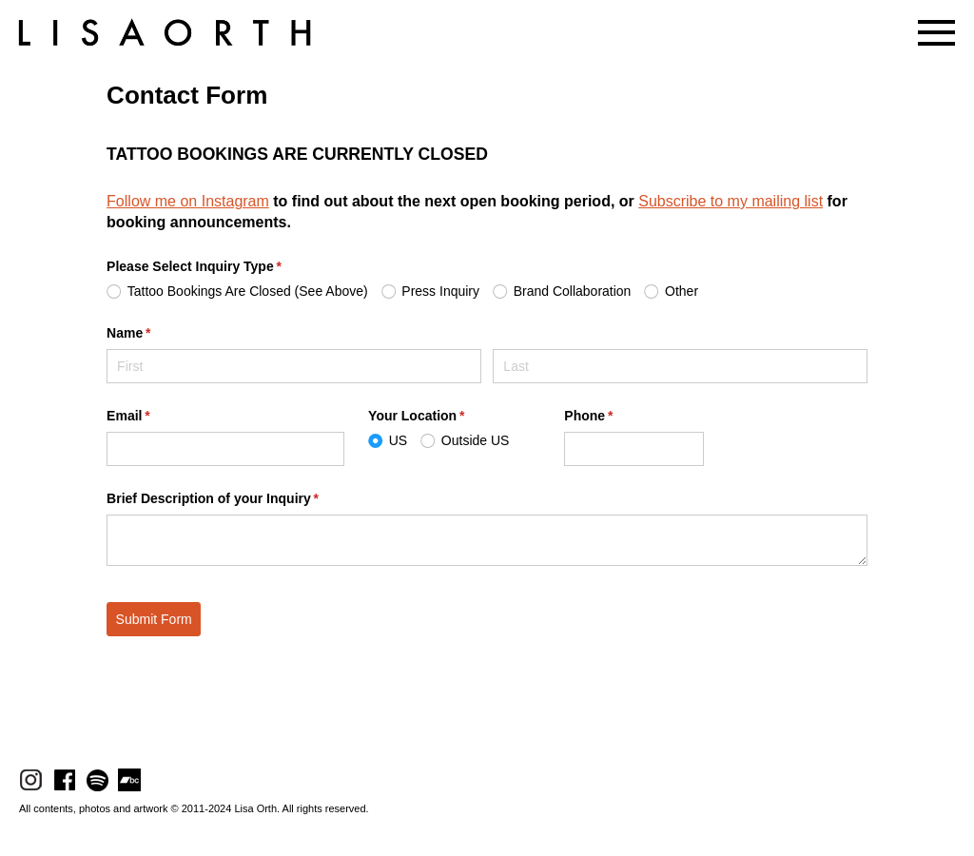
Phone (615, 416)
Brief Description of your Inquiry (240, 499)
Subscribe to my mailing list (730, 201)
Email (156, 416)
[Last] (680, 366)
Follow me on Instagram (188, 201)
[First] (294, 366)
